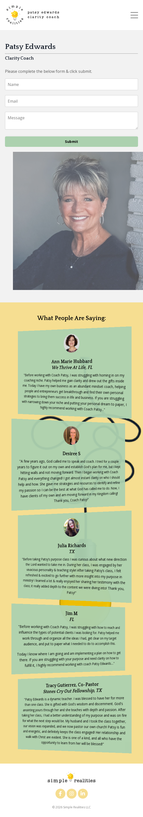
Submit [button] (71, 141)
